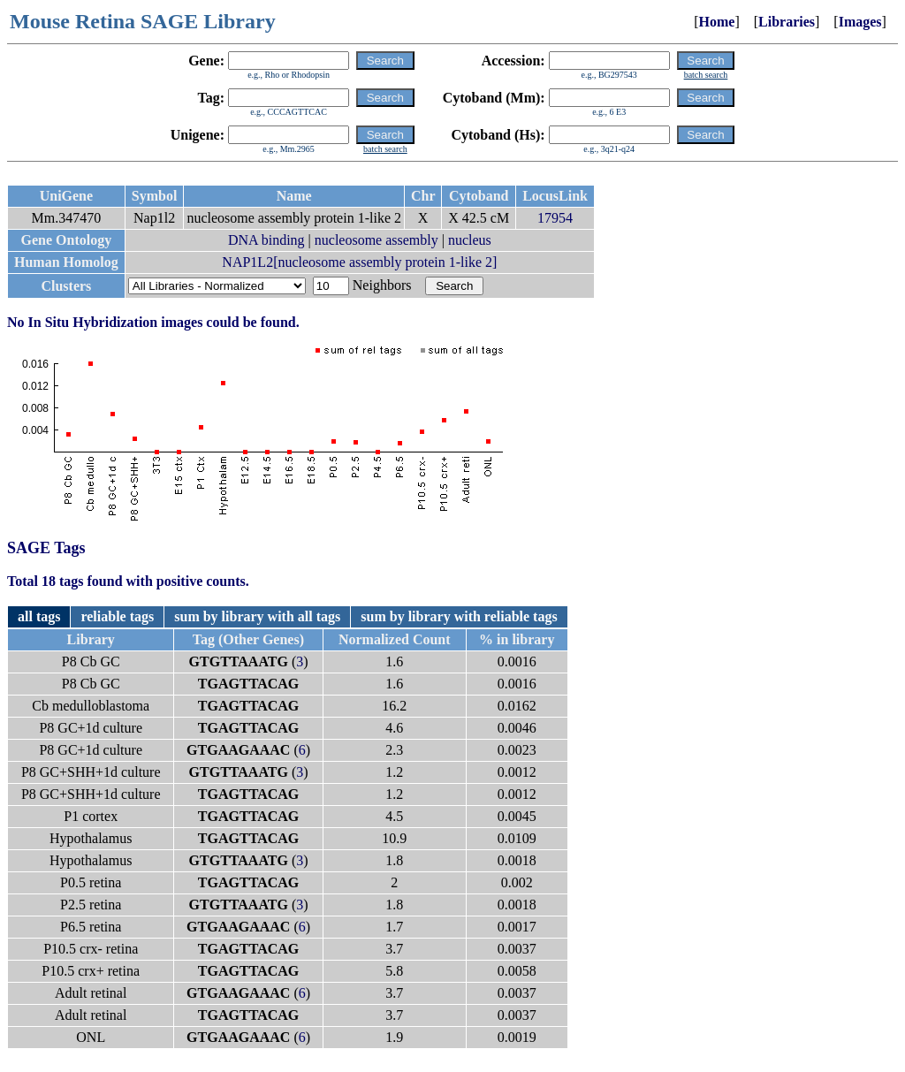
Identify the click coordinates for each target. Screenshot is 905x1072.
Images (860, 21)
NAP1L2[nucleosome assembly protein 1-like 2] (359, 262)
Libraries (786, 21)
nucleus (469, 239)
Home (717, 21)
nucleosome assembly (376, 239)
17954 (555, 217)
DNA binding (266, 239)
